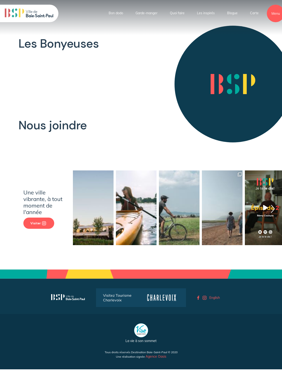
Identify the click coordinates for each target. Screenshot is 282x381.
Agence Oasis (156, 356)
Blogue (232, 13)
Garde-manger (146, 13)
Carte (254, 13)
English (214, 298)
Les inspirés (206, 13)
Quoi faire (177, 13)
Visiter (38, 223)
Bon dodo (116, 13)
